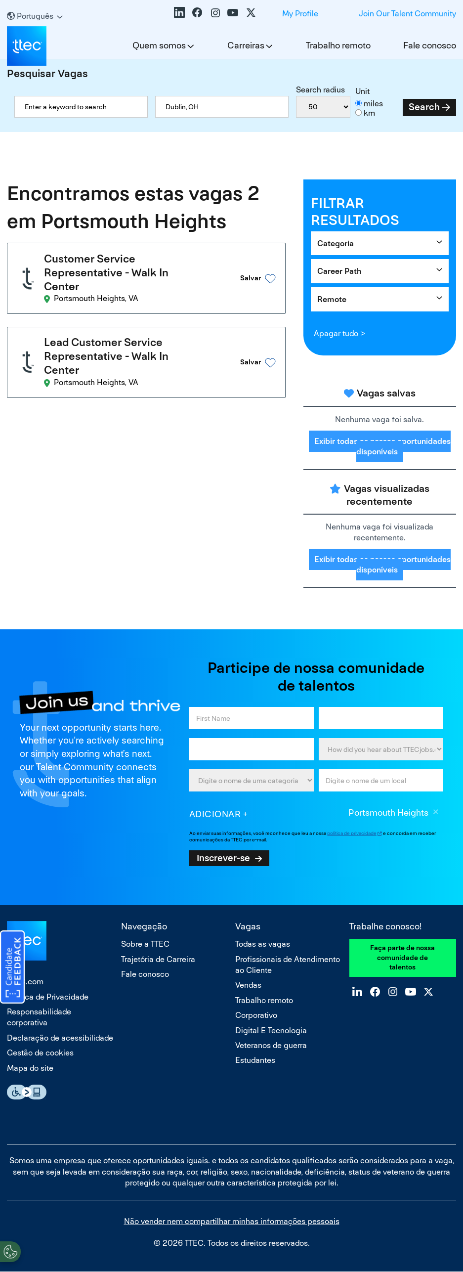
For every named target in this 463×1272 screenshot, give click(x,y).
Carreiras (245, 45)
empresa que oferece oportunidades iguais (131, 1160)
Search (424, 107)
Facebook (197, 12)
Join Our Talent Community (407, 13)
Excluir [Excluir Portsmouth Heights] (435, 813)
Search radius (320, 90)
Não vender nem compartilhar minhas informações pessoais (231, 1221)
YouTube (232, 12)
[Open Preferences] (10, 1251)
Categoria (335, 243)
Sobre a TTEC (145, 944)
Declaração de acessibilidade (60, 1038)
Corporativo (256, 1015)
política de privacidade (352, 833)
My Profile (300, 13)
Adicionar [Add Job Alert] (215, 814)
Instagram (215, 12)
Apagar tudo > (339, 333)
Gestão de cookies (40, 1053)
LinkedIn (179, 12)
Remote (331, 299)
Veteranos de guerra (271, 1045)
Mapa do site (30, 1068)
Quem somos (159, 45)
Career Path (339, 271)
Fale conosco (429, 45)
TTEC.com (25, 981)
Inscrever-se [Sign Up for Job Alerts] (223, 858)
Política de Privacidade (47, 997)
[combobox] (222, 107)
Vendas (248, 985)
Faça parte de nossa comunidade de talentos (402, 957)
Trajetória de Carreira (158, 959)
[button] (248, 278)
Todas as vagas (262, 944)
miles (373, 103)
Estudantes (255, 1060)
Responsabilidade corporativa (39, 1017)
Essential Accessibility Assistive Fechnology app (26, 1092)
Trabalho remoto (338, 45)
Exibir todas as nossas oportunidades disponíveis (382, 446)
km (369, 113)
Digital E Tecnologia (271, 1030)
